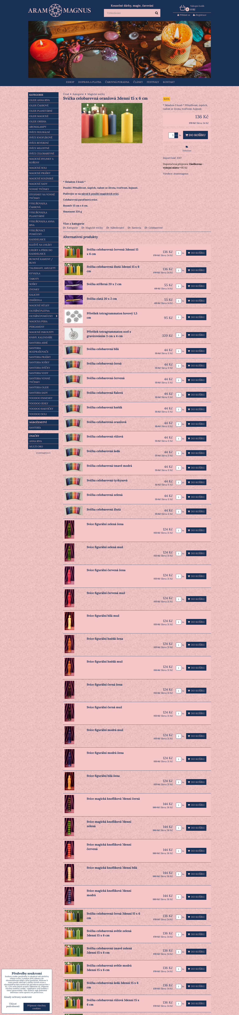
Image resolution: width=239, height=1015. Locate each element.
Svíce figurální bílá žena (103, 776)
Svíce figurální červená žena (106, 570)
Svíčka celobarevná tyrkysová (107, 480)
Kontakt (169, 82)
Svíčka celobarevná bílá (103, 349)
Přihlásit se (183, 15)
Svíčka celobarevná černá (104, 363)
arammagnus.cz (43, 453)
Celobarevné (156, 227)
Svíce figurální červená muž (106, 593)
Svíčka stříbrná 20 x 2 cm (104, 284)
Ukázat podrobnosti (13, 1005)
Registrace (199, 15)
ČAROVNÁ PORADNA (117, 82)
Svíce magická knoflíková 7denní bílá (112, 867)
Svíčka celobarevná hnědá (104, 407)
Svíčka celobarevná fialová (105, 393)
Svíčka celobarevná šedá (103, 451)
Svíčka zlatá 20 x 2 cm (102, 298)
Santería (136, 227)
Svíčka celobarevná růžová (105, 436)
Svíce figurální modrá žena (105, 753)
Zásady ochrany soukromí (18, 996)
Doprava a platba (89, 82)
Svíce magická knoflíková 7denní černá (113, 798)
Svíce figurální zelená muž (105, 547)
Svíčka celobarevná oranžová (106, 422)
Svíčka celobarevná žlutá (104, 509)
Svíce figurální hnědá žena (105, 638)
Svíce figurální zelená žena (105, 524)
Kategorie (72, 227)
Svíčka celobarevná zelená (105, 495)
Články (138, 82)
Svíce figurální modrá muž (105, 730)
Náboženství (117, 227)
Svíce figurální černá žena (104, 684)
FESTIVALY (153, 82)
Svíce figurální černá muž (104, 707)
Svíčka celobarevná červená (106, 378)
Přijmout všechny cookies (36, 1007)
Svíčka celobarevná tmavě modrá (109, 466)
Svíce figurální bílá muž (103, 615)
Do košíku (195, 135)
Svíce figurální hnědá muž (105, 661)
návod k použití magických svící (99, 193)
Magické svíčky (94, 227)
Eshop (70, 82)
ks (180, 253)
